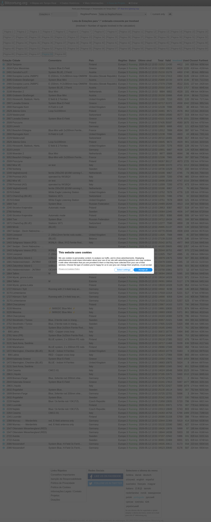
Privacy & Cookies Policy (69, 269)
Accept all (142, 270)
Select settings (123, 270)
